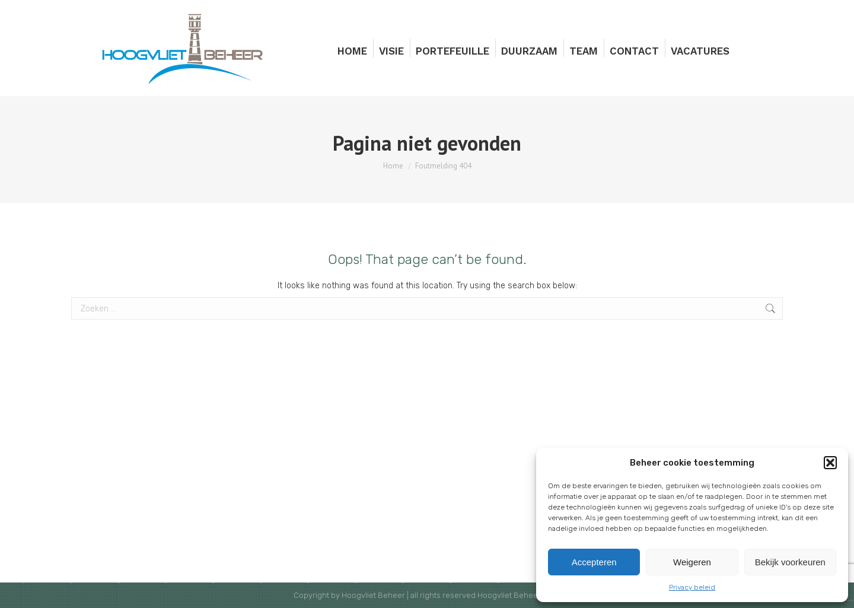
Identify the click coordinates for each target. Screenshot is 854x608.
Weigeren (692, 562)
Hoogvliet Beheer (373, 595)
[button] (830, 463)
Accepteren (594, 562)
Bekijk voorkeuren (790, 562)
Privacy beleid (692, 587)
